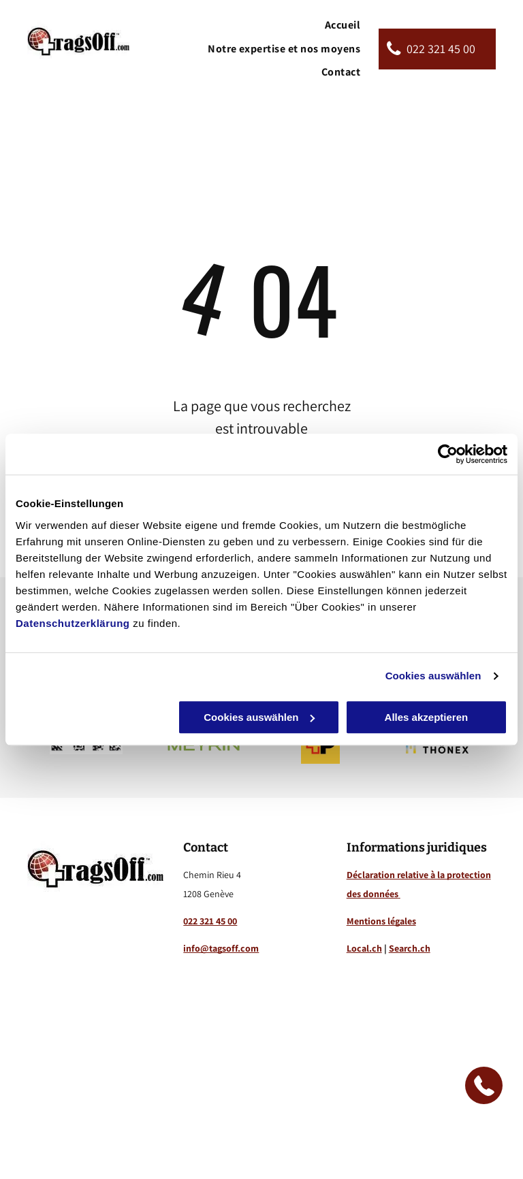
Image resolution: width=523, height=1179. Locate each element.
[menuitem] (342, 25)
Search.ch (409, 948)
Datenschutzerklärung (73, 623)
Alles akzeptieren (427, 717)
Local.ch (364, 948)
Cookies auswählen (433, 675)
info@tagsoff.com (221, 948)
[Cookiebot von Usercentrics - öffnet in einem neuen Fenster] (447, 454)
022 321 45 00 (210, 921)
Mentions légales (381, 921)
